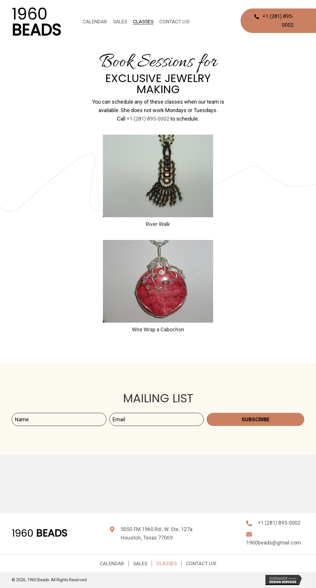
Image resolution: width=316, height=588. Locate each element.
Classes (166, 563)
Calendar (112, 563)
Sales (140, 563)
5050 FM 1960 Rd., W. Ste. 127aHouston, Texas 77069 (156, 533)
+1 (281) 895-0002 (148, 119)
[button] (255, 419)
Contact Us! (201, 563)
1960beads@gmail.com (273, 543)
